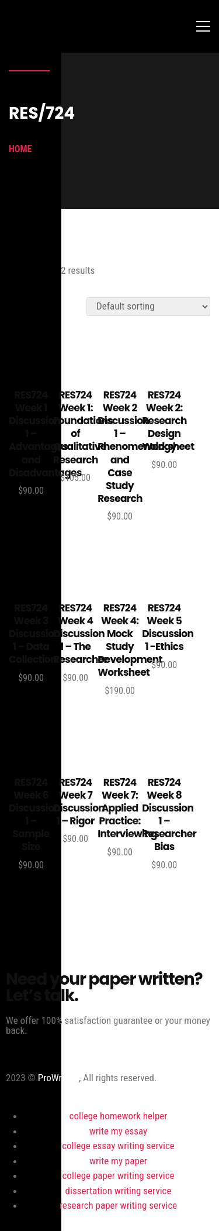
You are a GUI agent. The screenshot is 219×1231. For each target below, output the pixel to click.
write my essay (118, 1131)
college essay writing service (118, 1145)
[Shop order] (148, 306)
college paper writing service (118, 1175)
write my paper (118, 1161)
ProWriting (58, 1078)
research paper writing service (118, 1205)
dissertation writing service (118, 1190)
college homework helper (118, 1116)
